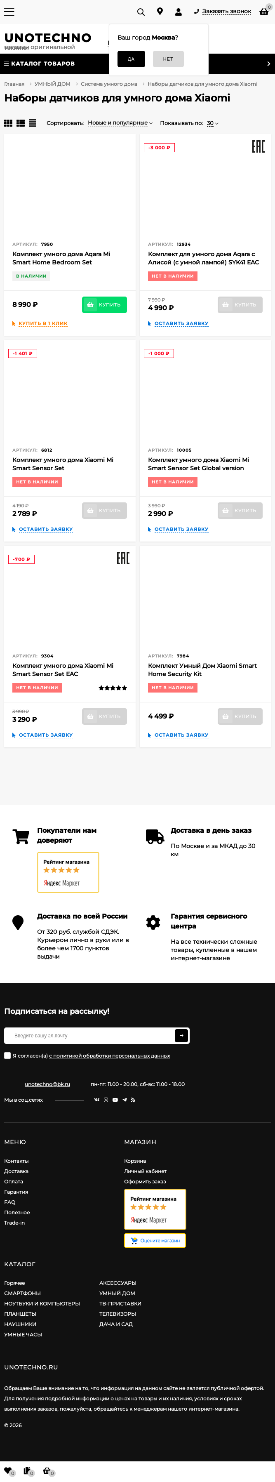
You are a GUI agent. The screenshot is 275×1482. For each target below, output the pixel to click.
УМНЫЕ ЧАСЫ (23, 1334)
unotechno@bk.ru (47, 1084)
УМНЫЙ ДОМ (117, 1293)
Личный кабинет (145, 1171)
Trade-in (14, 1223)
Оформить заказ (145, 1181)
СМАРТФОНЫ (22, 1293)
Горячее (14, 1283)
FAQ (9, 1202)
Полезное (17, 1212)
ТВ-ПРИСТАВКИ (120, 1304)
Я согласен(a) (87, 1055)
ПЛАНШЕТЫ (20, 1314)
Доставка (16, 1171)
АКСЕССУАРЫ (117, 1283)
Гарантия (16, 1192)
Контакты (16, 1161)
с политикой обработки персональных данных (109, 1056)
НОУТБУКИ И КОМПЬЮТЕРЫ (42, 1304)
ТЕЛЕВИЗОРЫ (117, 1314)
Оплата (13, 1181)
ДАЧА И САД (116, 1324)
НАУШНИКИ (20, 1324)
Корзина (135, 1161)
